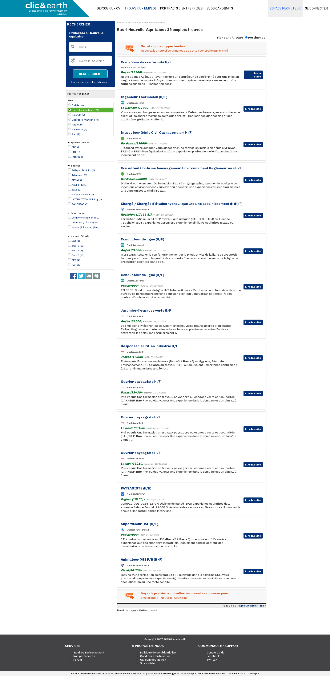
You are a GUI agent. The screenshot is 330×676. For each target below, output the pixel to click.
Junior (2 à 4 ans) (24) (85, 227)
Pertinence (256, 37)
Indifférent (78, 105)
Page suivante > (247, 605)
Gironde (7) (78, 114)
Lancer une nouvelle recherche (89, 82)
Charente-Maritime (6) (85, 119)
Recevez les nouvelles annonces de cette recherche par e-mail (184, 50)
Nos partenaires (84, 656)
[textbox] (90, 47)
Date (239, 37)
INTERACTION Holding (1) (87, 199)
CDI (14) (76, 152)
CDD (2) (76, 147)
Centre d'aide (216, 652)
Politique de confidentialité (158, 652)
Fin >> (262, 605)
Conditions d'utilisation (155, 656)
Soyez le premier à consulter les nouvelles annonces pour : (185, 593)
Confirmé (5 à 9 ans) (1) (86, 217)
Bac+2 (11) (78, 245)
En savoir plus (237, 673)
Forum (77, 659)
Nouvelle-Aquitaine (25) (85, 110)
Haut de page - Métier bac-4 (137, 610)
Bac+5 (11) (78, 255)
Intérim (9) (78, 156)
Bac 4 (131, 22)
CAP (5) (76, 265)
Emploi (120, 22)
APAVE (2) (77, 180)
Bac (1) (76, 240)
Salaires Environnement (88, 652)
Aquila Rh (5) (79, 184)
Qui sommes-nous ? (153, 659)
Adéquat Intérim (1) (83, 170)
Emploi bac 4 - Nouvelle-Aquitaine (164, 598)
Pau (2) (76, 134)
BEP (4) (76, 260)
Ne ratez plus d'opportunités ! (163, 46)
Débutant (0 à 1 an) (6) (85, 222)
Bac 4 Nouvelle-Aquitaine (150, 22)
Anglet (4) (77, 124)
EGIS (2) (76, 189)
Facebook (213, 656)
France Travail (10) (83, 194)
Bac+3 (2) (77, 250)
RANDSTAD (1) (80, 204)
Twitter (212, 659)
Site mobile (147, 663)
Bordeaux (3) (79, 129)
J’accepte (253, 673)
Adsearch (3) (79, 175)
